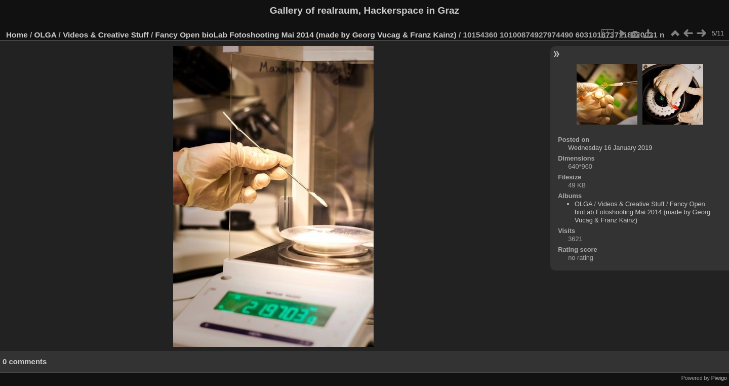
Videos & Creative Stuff (106, 34)
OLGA (45, 34)
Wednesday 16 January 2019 (610, 147)
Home (17, 34)
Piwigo (719, 378)
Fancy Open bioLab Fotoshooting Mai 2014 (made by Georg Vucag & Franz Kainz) (306, 34)
